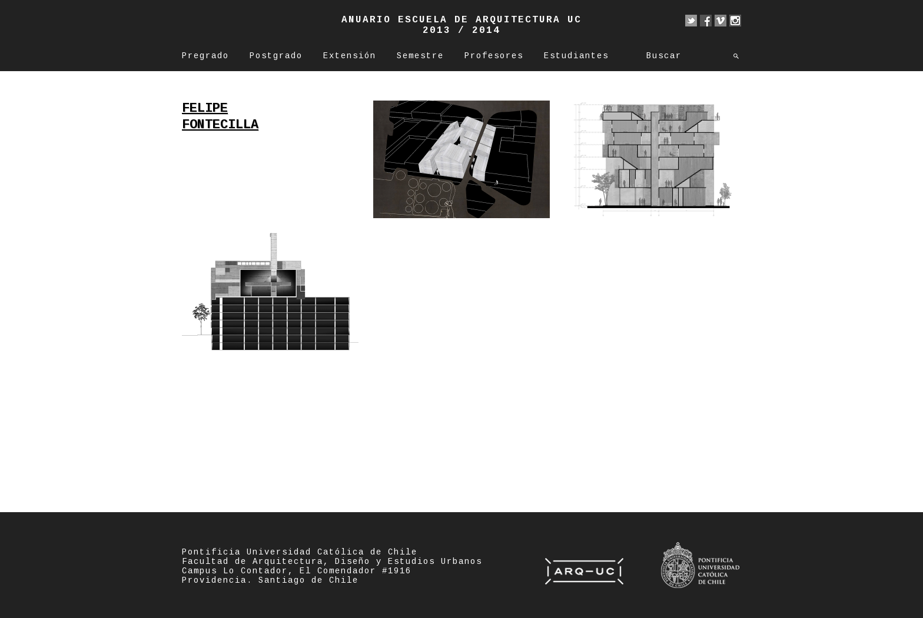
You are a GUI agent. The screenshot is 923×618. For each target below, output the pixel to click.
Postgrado (276, 56)
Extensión (349, 56)
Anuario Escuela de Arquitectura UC (461, 20)
